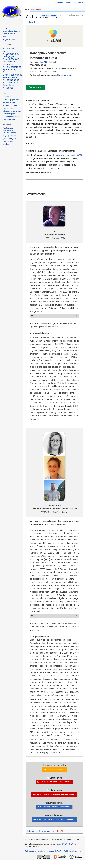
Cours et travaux (8, 49)
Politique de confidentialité (35, 851)
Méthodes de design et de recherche (11, 61)
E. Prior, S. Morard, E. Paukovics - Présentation (54, 794)
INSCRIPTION (35, 87)
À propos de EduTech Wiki (57, 851)
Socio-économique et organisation (12, 76)
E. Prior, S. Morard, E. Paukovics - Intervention (54, 819)
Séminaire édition (46, 831)
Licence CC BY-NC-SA (64, 844)
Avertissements (75, 851)
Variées (9, 88)
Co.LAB (32, 22)
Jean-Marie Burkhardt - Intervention (54, 807)
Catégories (32, 831)
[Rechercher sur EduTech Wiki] (75, 15)
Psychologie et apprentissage (12, 68)
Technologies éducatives (11, 83)
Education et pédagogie (10, 55)
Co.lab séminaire (64, 75)
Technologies (12, 80)
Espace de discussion (54, 769)
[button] (4, 48)
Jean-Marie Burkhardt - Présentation (54, 782)
